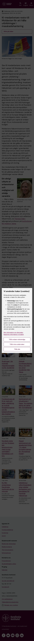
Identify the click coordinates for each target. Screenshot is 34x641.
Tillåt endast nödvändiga (17, 339)
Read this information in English (14, 334)
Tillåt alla (17, 349)
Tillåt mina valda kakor (17, 344)
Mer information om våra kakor (13, 332)
